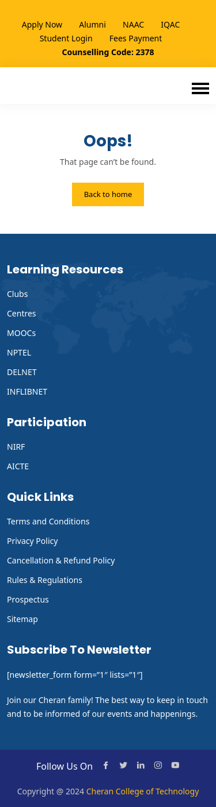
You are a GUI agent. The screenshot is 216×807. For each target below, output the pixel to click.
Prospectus (28, 599)
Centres (21, 313)
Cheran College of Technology (142, 791)
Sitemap (22, 618)
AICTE (18, 466)
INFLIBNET (27, 391)
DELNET (22, 371)
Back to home (108, 194)
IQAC (170, 24)
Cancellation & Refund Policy (61, 560)
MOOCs (21, 332)
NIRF (16, 446)
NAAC (133, 24)
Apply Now (42, 24)
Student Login (66, 38)
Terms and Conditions (48, 521)
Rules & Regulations (44, 579)
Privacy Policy (32, 540)
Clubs (17, 293)
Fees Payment (135, 38)
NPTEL (19, 352)
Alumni (92, 24)
